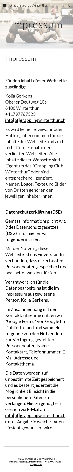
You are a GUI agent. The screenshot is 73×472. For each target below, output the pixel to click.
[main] (36, 24)
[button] (4, 5)
